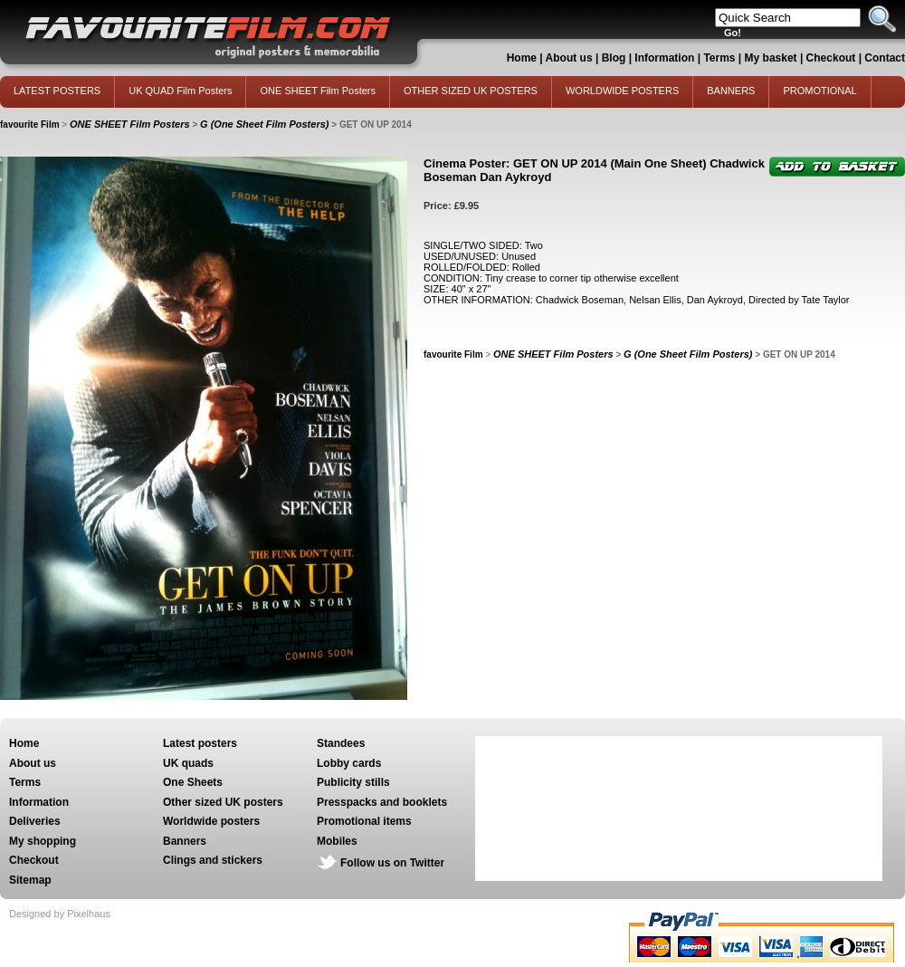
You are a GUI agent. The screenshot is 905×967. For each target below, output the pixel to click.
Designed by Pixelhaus (59, 913)
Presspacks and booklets (382, 802)
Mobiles (337, 841)
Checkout (832, 58)
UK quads (188, 763)
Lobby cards (349, 763)
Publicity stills (353, 782)
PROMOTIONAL (819, 90)
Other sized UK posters (223, 802)
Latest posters (200, 743)
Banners (184, 841)
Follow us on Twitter (392, 863)
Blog (614, 58)
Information (664, 58)
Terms (719, 58)
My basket (771, 58)
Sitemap (30, 880)
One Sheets (193, 782)
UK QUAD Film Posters (180, 90)
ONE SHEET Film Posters (318, 90)
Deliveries (35, 821)
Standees (341, 743)
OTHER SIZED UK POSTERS (471, 90)
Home (522, 58)
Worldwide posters (211, 821)
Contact (884, 58)
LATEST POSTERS (57, 90)
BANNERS (731, 90)
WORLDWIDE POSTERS (622, 90)
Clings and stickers (212, 860)
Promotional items (364, 821)
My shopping (42, 841)
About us (569, 58)
